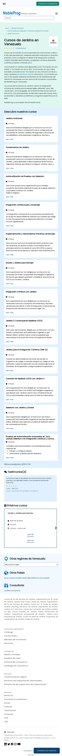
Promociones (10, 636)
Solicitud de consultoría (15, 662)
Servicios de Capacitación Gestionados (23, 680)
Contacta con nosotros (46, 750)
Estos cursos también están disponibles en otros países (27, 578)
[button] (55, 528)
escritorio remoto (27, 74)
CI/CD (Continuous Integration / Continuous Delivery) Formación (27, 31)
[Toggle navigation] (56, 13)
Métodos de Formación (15, 639)
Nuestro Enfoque (12, 654)
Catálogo (8, 632)
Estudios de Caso (12, 658)
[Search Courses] (29, 18)
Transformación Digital (15, 677)
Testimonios (10, 710)
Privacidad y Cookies (31, 751)
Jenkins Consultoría (12, 590)
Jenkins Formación (13, 33)
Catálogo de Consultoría (16, 666)
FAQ (6, 718)
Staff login (31, 755)
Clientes (8, 707)
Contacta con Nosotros (47, 3)
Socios (7, 703)
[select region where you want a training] (31, 565)
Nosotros (8, 695)
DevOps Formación (18, 28)
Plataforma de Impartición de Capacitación (25, 684)
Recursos (8, 643)
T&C (6, 721)
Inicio (7, 28)
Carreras (8, 714)
